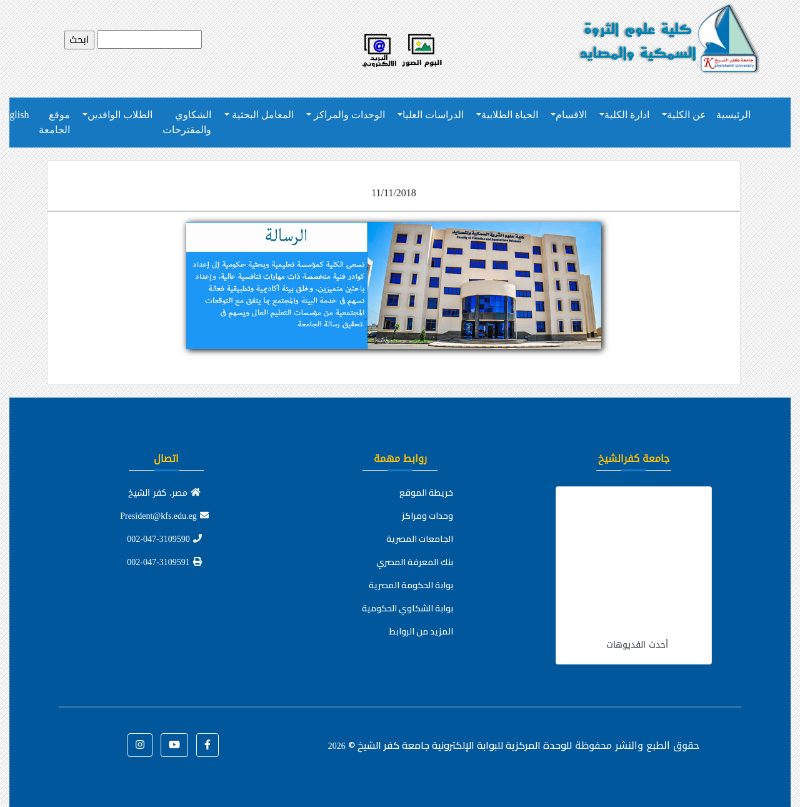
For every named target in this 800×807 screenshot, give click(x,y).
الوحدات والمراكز (348, 114)
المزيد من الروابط (421, 631)
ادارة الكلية (626, 114)
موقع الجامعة (54, 122)
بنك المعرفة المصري (414, 562)
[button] (207, 745)
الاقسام (571, 114)
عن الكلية (686, 114)
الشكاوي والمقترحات (186, 122)
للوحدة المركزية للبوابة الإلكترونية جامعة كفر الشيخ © (450, 745)
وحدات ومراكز (427, 516)
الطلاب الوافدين (120, 114)
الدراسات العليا (433, 114)
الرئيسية (733, 114)
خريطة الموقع (426, 492)
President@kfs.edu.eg (164, 516)
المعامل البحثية (261, 114)
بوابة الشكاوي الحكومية (407, 608)
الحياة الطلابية (509, 114)
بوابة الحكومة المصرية (411, 585)
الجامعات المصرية (419, 539)
